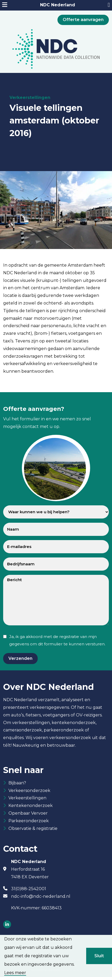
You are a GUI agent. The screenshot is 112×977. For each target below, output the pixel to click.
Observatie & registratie (32, 828)
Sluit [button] (99, 955)
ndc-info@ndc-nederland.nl (40, 896)
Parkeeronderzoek (28, 820)
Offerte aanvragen (83, 19)
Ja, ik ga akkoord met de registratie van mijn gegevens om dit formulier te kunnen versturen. (57, 640)
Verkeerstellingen (27, 797)
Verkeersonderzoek (29, 790)
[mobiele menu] (4, 5)
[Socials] (7, 924)
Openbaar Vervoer (28, 813)
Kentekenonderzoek (30, 805)
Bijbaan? (17, 782)
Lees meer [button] (15, 972)
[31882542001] (109, 5)
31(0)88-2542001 (28, 888)
